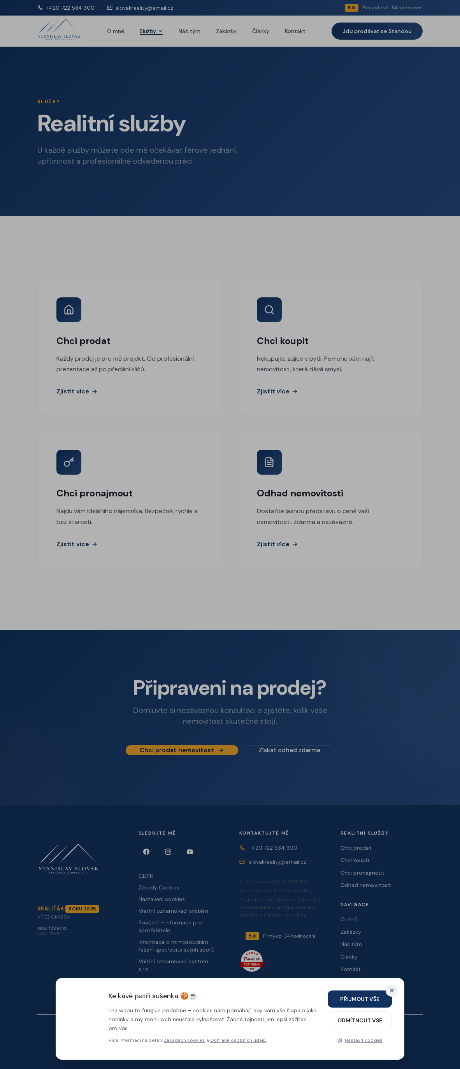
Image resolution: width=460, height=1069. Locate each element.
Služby (151, 31)
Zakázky (226, 31)
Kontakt (295, 31)
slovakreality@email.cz (140, 7)
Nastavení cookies (162, 899)
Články (260, 31)
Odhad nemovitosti (366, 885)
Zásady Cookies (159, 887)
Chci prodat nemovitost (182, 754)
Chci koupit (355, 860)
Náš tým (189, 31)
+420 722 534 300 (66, 7)
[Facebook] (146, 851)
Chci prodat (356, 847)
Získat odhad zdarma (289, 754)
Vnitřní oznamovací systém (173, 910)
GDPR (146, 875)
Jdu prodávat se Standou (377, 31)
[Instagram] (168, 851)
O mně (115, 31)
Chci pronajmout (363, 872)
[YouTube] (190, 851)
